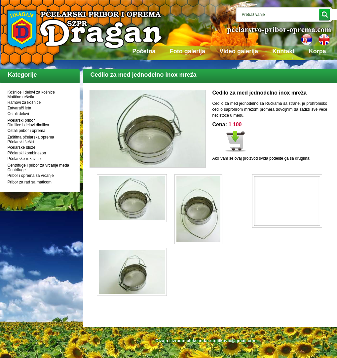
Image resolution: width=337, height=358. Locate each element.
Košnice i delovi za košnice (31, 92)
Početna (144, 51)
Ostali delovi (18, 113)
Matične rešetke (22, 97)
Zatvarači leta (19, 108)
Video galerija (238, 51)
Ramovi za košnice (24, 102)
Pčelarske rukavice (24, 158)
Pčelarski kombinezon (27, 153)
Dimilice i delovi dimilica (28, 125)
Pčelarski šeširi (21, 141)
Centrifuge (17, 170)
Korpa (317, 51)
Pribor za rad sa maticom (30, 182)
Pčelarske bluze (22, 147)
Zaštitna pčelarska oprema (31, 137)
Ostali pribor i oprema (27, 130)
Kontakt (283, 51)
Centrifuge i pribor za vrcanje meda (38, 165)
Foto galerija (187, 51)
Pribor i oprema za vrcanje (31, 175)
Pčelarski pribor (21, 120)
